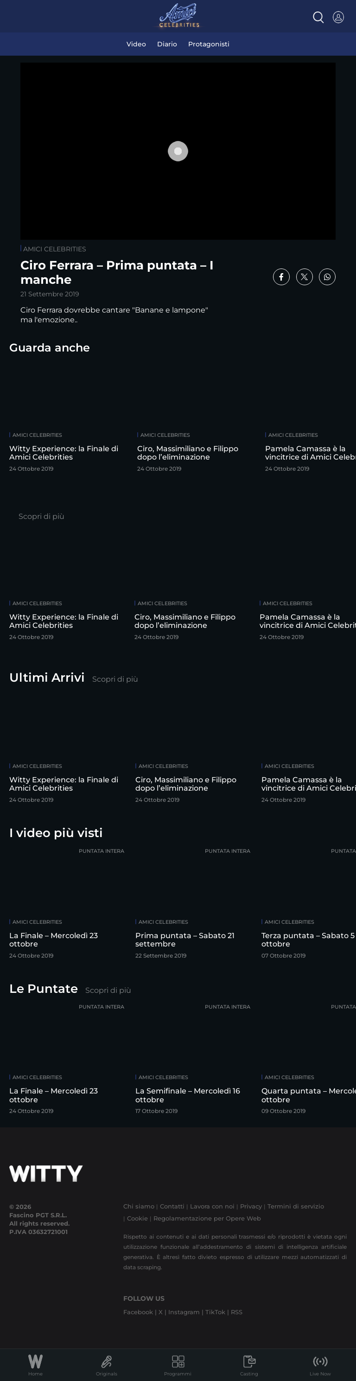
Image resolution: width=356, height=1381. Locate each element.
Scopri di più (41, 516)
